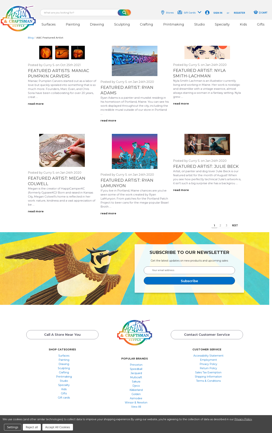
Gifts (261, 24)
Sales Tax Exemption (208, 370)
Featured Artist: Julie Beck (206, 164)
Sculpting (122, 24)
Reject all (32, 427)
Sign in (217, 12)
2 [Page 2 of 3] (220, 223)
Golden (136, 392)
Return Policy (208, 366)
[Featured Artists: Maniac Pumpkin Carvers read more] (38, 101)
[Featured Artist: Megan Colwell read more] (38, 209)
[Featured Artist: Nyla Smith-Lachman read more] (183, 101)
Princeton (136, 362)
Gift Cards (189, 12)
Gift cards (64, 395)
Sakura (136, 379)
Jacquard (136, 371)
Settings (12, 427)
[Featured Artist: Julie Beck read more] (183, 188)
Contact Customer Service (207, 333)
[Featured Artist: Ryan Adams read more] (111, 118)
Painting (73, 24)
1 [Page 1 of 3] (214, 223)
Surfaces (49, 24)
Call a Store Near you (62, 333)
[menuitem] (64, 353)
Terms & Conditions (208, 378)
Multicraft (136, 375)
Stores (167, 12)
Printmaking (173, 24)
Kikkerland (136, 387)
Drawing (97, 24)
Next (236, 223)
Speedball (136, 366)
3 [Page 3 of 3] (226, 223)
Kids (243, 24)
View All (136, 404)
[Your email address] (189, 268)
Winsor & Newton (136, 400)
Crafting (146, 24)
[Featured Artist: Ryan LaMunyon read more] (111, 211)
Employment (208, 357)
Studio (199, 24)
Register (239, 12)
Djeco (136, 383)
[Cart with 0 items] (260, 12)
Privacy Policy (208, 362)
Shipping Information (208, 374)
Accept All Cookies (57, 427)
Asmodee (136, 396)
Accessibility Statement (208, 353)
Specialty (222, 24)
